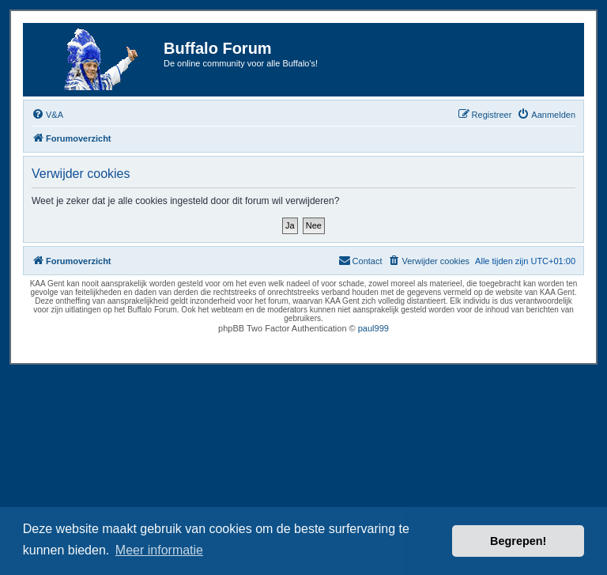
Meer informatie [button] (159, 550)
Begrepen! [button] (518, 541)
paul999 (373, 328)
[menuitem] (47, 114)
